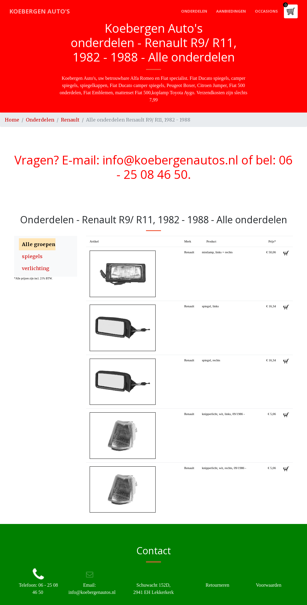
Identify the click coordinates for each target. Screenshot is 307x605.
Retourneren (217, 585)
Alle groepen (38, 244)
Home (12, 120)
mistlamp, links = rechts (217, 252)
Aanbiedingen (231, 11)
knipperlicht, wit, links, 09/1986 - (223, 414)
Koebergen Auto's (39, 11)
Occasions (266, 11)
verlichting (35, 268)
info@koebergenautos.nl (170, 160)
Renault (70, 120)
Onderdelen (194, 11)
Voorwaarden (268, 585)
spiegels (32, 256)
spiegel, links (210, 306)
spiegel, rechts (211, 360)
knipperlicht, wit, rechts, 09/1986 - (224, 468)
